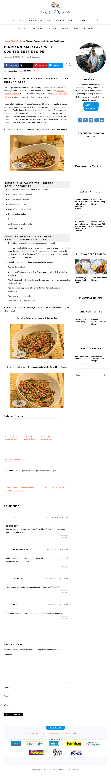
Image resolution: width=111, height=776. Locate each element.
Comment (8, 654)
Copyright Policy (46, 733)
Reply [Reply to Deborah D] (64, 593)
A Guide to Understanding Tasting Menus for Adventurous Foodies (83, 257)
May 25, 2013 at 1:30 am (58, 604)
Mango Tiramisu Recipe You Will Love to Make (98, 255)
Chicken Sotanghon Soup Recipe (98, 369)
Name (7, 687)
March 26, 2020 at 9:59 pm (57, 517)
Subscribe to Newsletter (64, 733)
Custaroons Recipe (88, 166)
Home (6, 41)
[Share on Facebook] (11, 65)
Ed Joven (37, 71)
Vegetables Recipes (48, 471)
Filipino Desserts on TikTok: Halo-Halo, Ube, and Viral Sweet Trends (82, 219)
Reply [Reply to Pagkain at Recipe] (64, 567)
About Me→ (90, 105)
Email (7, 696)
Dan (14, 517)
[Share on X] (26, 65)
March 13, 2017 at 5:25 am (57, 549)
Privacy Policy (32, 733)
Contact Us (79, 733)
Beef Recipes (20, 471)
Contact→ (91, 108)
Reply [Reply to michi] (64, 619)
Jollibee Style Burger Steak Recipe (81, 311)
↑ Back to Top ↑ (55, 728)
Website (7, 705)
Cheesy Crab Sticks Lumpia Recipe (97, 421)
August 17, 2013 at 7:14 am (57, 578)
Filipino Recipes (17, 41)
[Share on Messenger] (55, 65)
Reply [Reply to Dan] (64, 538)
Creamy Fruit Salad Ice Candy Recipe (98, 217)
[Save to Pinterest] (40, 65)
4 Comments (35, 57)
